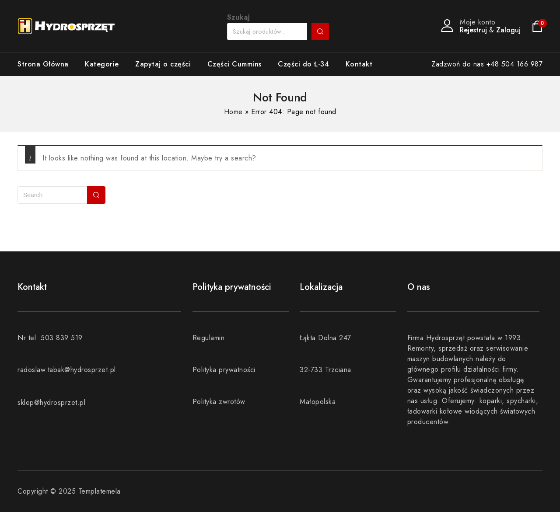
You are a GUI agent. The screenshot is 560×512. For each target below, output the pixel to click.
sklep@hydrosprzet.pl (51, 402)
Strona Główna (43, 64)
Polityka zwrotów (218, 402)
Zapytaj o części (163, 64)
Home (233, 112)
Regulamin (208, 338)
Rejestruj (473, 30)
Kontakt (359, 64)
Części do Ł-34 (303, 64)
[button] (541, 12)
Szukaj (320, 31)
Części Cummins (234, 64)
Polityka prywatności (224, 370)
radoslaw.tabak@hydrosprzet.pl (67, 370)
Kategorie (102, 64)
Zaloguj (508, 30)
